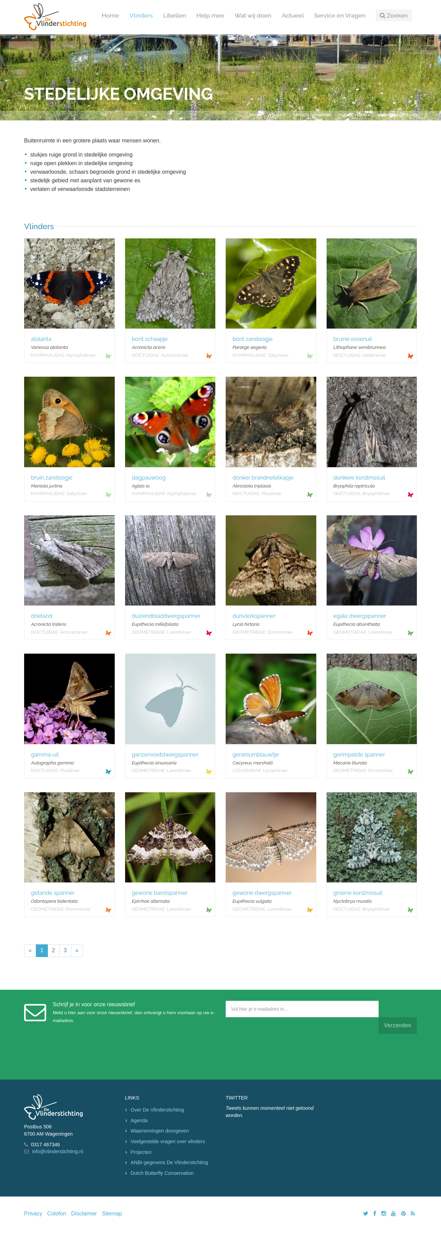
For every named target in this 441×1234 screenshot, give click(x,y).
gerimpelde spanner (359, 754)
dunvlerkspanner (254, 616)
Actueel (293, 15)
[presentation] (278, 1055)
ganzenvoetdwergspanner (165, 754)
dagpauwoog (149, 477)
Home (110, 15)
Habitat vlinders (354, 114)
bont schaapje (150, 339)
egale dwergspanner (360, 616)
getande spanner (52, 893)
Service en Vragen (340, 15)
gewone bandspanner (160, 893)
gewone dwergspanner (262, 893)
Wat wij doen (253, 15)
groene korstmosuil (358, 893)
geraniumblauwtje (256, 754)
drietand (41, 616)
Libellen (174, 15)
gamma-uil (45, 754)
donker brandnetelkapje (263, 477)
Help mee (210, 15)
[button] (394, 15)
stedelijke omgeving (397, 114)
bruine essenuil (353, 339)
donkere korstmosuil (360, 477)
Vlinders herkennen (312, 114)
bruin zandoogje (51, 477)
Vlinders (141, 15)
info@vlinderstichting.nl (57, 1151)
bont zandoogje (253, 339)
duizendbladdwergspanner (166, 616)
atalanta (41, 339)
